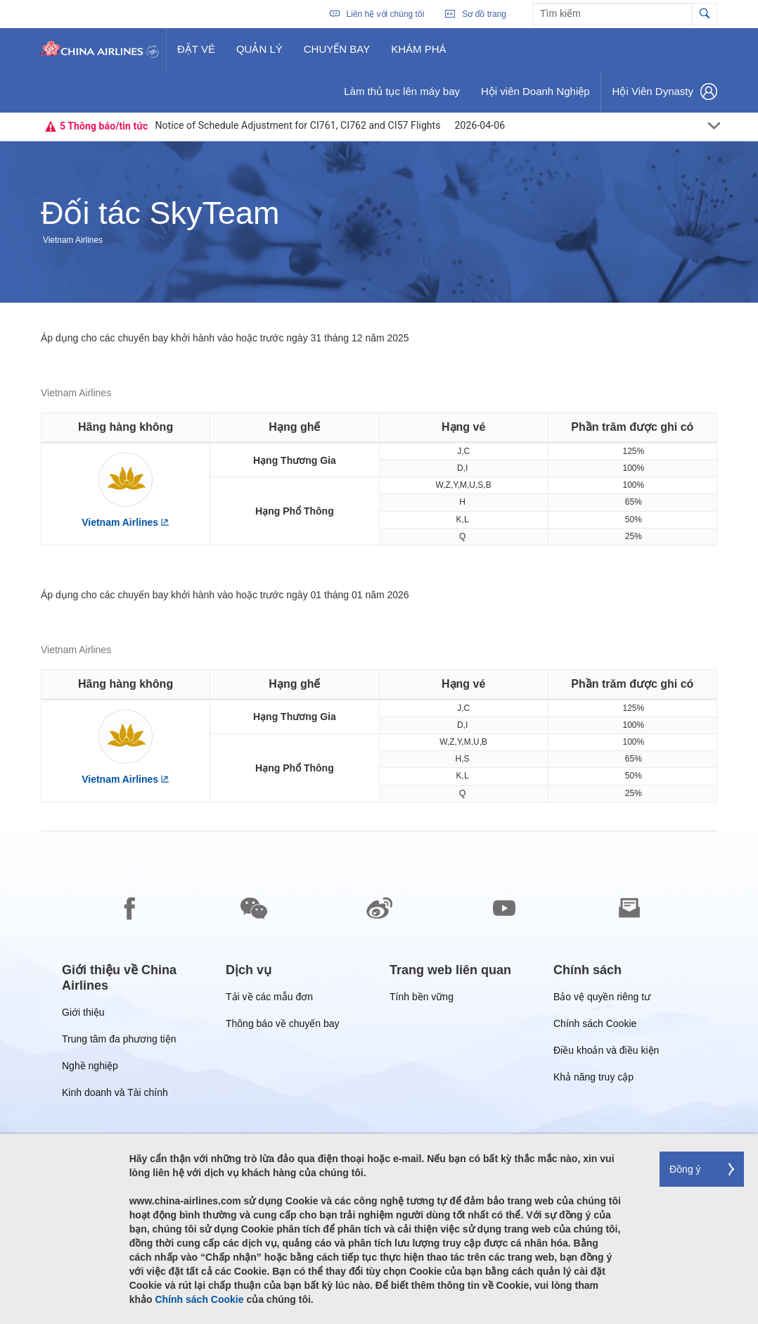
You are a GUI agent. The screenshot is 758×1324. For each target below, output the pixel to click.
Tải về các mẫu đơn (269, 999)
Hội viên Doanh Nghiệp (535, 96)
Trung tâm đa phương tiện (119, 1041)
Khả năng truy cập (593, 1079)
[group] (133, 978)
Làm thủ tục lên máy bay (401, 96)
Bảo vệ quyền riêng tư (601, 999)
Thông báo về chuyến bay (283, 1026)
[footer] (379, 1077)
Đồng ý (685, 1169)
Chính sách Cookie (594, 1026)
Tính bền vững (422, 999)
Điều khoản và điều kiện (606, 1053)
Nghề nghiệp (90, 1068)
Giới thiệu (83, 1015)
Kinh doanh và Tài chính (115, 1095)
